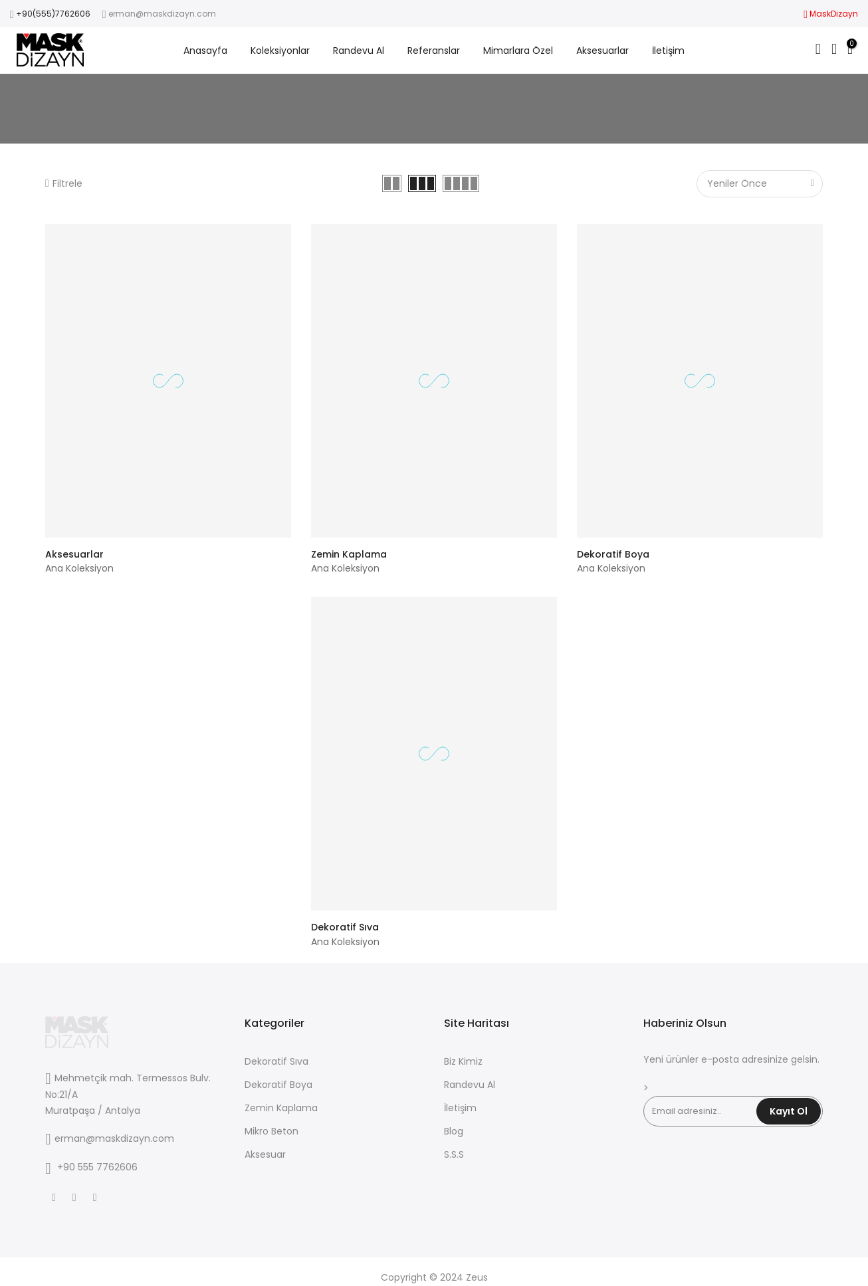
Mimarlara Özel (518, 50)
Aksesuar (265, 1154)
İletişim (668, 50)
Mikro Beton (271, 1131)
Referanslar (433, 50)
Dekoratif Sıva (345, 927)
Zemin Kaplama (349, 554)
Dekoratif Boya (613, 554)
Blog (453, 1131)
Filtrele (63, 183)
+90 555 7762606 (97, 1167)
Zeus (477, 1277)
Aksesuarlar (602, 50)
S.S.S (454, 1154)
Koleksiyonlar (280, 50)
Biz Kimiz (463, 1061)
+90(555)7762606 (53, 13)
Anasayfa (205, 50)
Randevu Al (358, 50)
